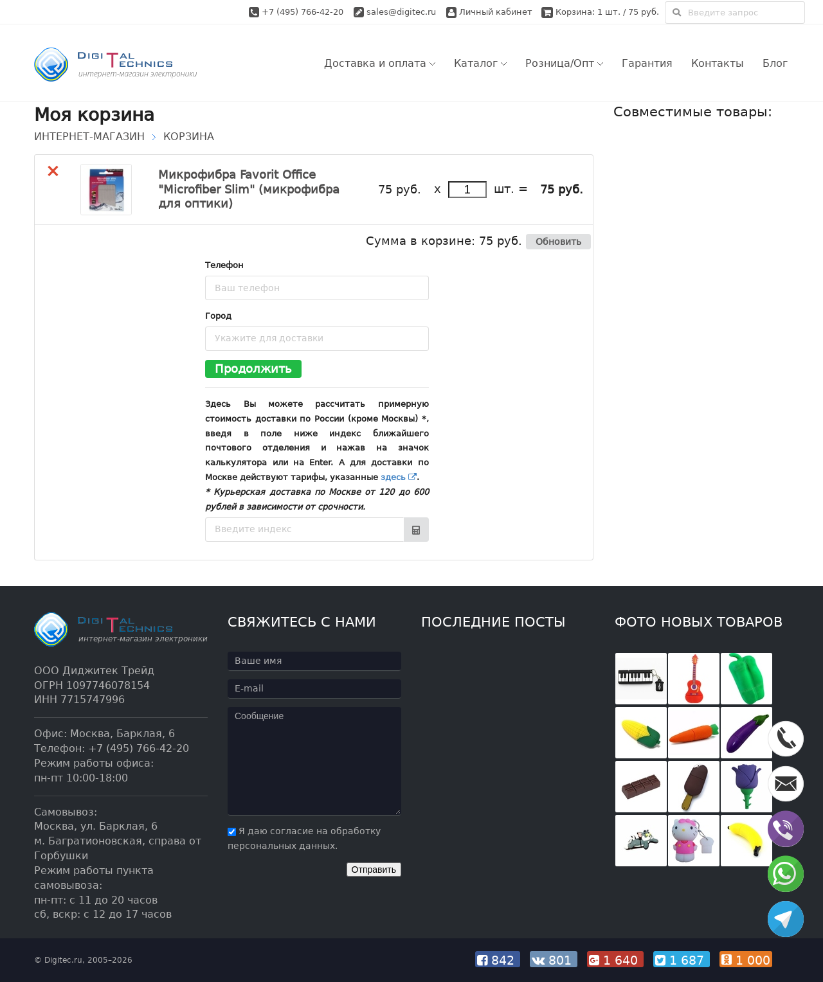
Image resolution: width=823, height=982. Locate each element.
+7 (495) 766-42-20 (304, 12)
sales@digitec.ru (401, 12)
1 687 (682, 960)
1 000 (747, 960)
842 (499, 960)
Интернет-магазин (89, 136)
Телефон (224, 265)
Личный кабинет (489, 12)
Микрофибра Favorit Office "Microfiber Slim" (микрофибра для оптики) (248, 189)
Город (218, 316)
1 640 (616, 960)
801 (555, 960)
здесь (399, 477)
